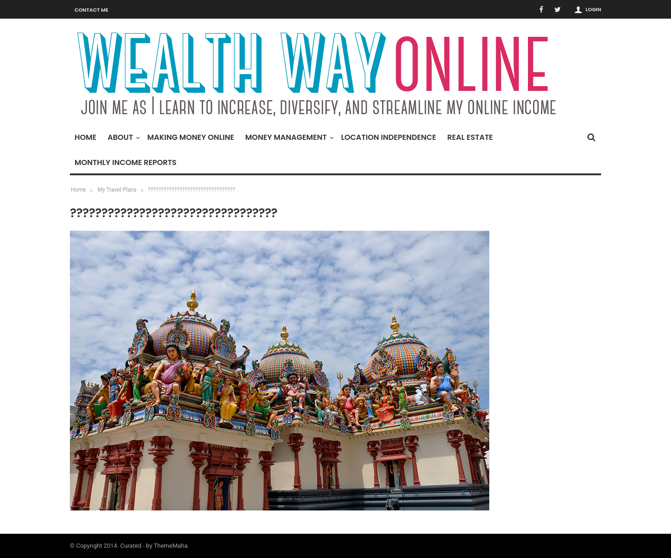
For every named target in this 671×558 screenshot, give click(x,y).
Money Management (288, 137)
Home (85, 137)
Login (593, 9)
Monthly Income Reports (126, 162)
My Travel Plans (117, 189)
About (123, 137)
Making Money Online (190, 137)
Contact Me (92, 10)
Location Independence (388, 137)
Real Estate (470, 137)
